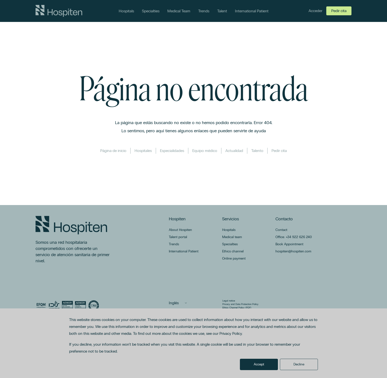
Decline (298, 364)
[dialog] (193, 343)
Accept (259, 364)
